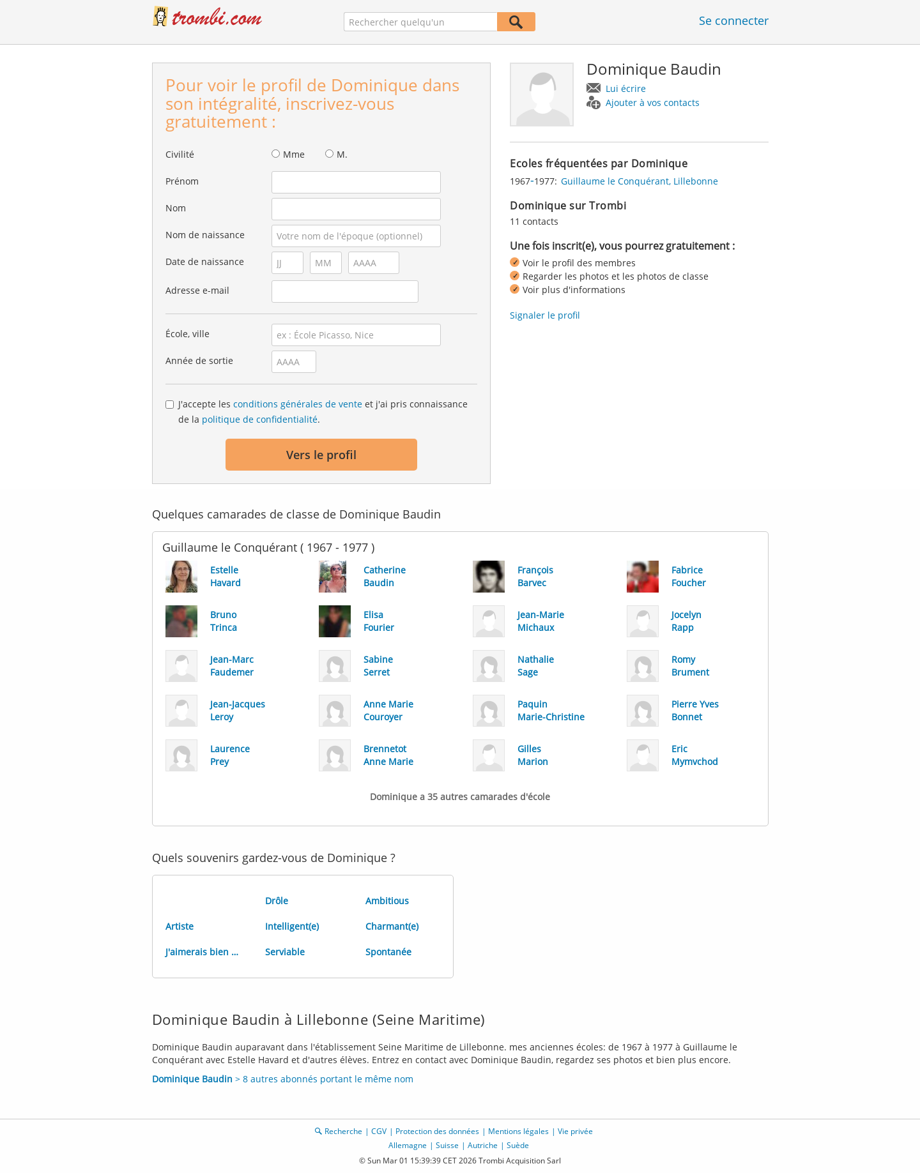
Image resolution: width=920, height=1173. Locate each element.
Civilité (179, 154)
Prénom (182, 181)
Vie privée (575, 1131)
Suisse (447, 1145)
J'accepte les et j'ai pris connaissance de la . (323, 411)
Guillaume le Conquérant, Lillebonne (639, 181)
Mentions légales (518, 1131)
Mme (294, 154)
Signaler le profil (545, 315)
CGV (379, 1131)
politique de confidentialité (260, 419)
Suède (518, 1145)
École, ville (187, 334)
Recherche (343, 1131)
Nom (175, 208)
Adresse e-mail (197, 290)
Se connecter (734, 20)
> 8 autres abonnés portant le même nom (282, 1079)
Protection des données (437, 1131)
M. (342, 154)
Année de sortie (199, 360)
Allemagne (407, 1145)
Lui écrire (626, 88)
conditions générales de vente (297, 404)
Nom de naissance (205, 235)
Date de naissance (204, 261)
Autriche (483, 1145)
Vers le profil (321, 454)
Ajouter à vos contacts (653, 102)
